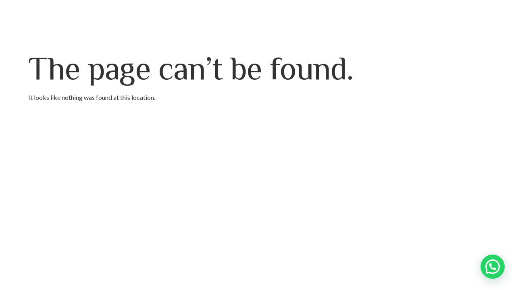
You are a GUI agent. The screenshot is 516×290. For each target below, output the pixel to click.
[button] (493, 267)
